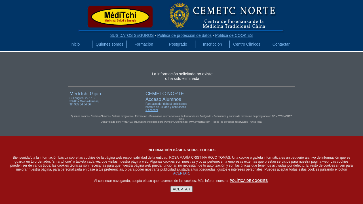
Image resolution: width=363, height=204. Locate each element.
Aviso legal (256, 121)
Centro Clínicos (246, 44)
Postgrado (178, 44)
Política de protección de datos (184, 35)
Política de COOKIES (234, 35)
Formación (143, 44)
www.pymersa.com (199, 121)
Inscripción (212, 44)
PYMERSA (127, 121)
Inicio (75, 44)
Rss (181, 119)
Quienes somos (109, 44)
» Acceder (151, 110)
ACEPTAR (181, 173)
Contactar (281, 44)
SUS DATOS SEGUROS (132, 35)
